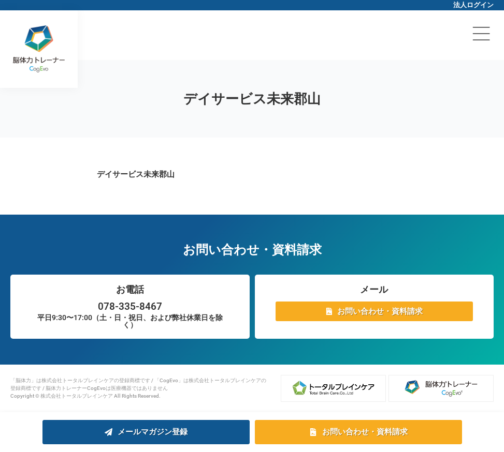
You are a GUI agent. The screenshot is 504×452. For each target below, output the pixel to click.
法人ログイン (473, 5)
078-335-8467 (130, 306)
